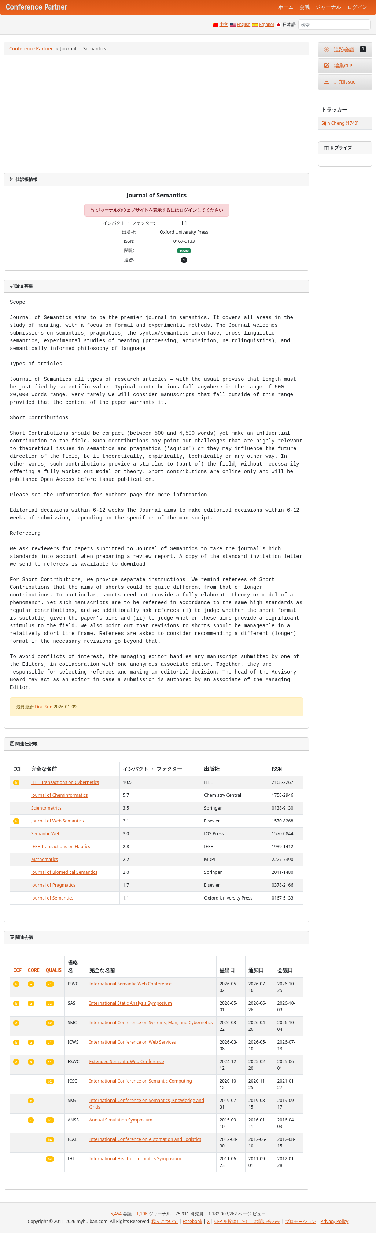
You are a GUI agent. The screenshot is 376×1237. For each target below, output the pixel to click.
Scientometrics (46, 808)
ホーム (286, 7)
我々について (164, 1221)
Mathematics (44, 859)
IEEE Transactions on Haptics (60, 846)
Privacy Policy (335, 1221)
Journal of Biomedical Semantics (64, 872)
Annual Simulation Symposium (120, 1120)
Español (266, 24)
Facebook (192, 1221)
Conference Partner (31, 48)
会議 (304, 7)
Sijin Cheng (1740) (339, 123)
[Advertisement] (156, 114)
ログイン (357, 7)
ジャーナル (328, 7)
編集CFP (338, 66)
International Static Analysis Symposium (130, 1003)
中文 (224, 24)
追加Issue (339, 82)
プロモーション (300, 1221)
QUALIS (54, 970)
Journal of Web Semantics (57, 821)
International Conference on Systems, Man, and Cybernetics (151, 1022)
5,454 (116, 1214)
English (244, 24)
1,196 (142, 1214)
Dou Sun (43, 707)
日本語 (289, 24)
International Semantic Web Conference (130, 984)
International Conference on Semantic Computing (140, 1081)
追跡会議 (345, 49)
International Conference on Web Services (132, 1042)
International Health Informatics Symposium (135, 1159)
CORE (34, 970)
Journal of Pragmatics (53, 885)
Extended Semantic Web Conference (126, 1061)
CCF (17, 970)
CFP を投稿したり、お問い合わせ (247, 1221)
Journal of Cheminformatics (59, 795)
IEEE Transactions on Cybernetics (65, 782)
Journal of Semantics (52, 898)
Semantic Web (45, 834)
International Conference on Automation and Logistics (145, 1139)
